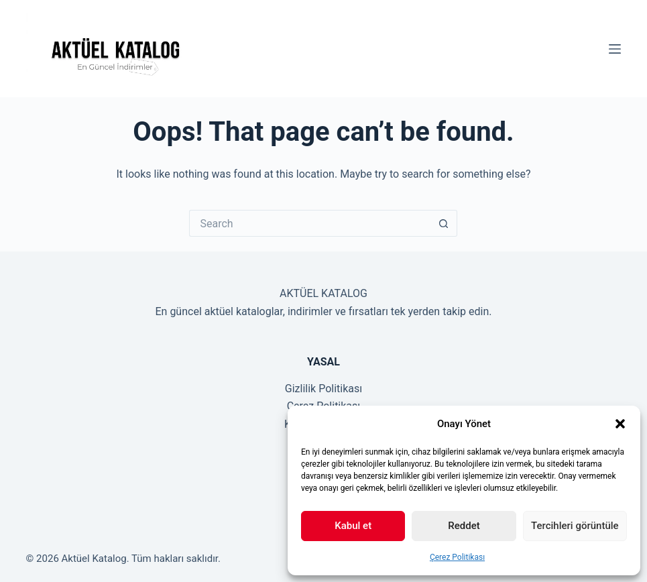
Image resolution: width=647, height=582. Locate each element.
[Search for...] (309, 223)
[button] (620, 423)
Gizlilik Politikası (323, 388)
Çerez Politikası (457, 557)
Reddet (463, 526)
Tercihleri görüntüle (575, 526)
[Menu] (615, 49)
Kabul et (353, 526)
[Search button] (443, 223)
